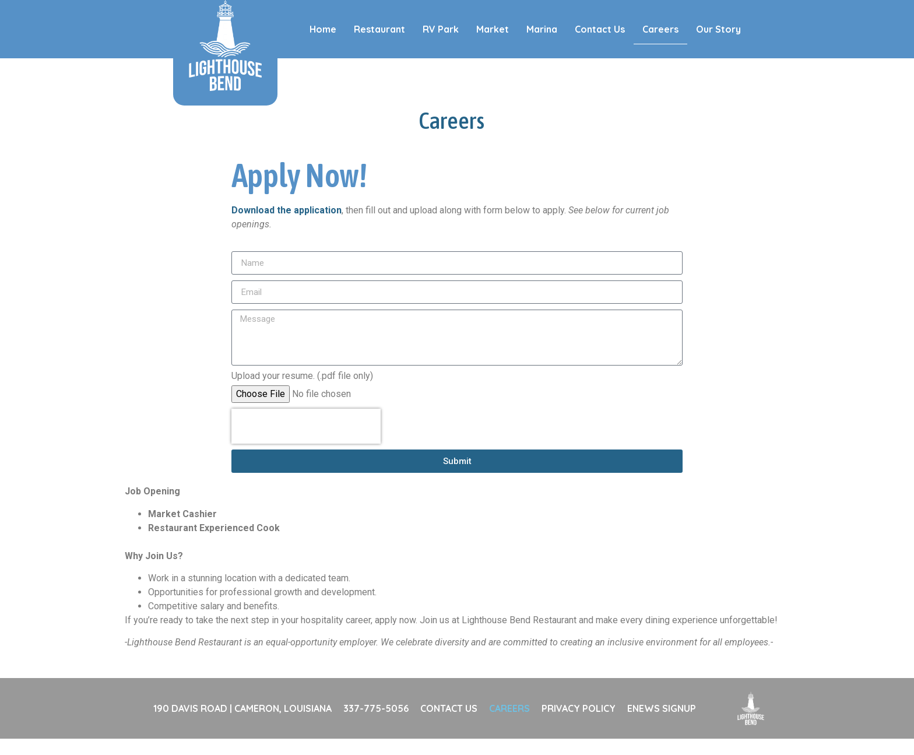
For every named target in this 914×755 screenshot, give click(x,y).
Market (492, 29)
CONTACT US (448, 725)
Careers (660, 29)
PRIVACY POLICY (579, 725)
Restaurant (379, 29)
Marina (541, 29)
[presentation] (306, 442)
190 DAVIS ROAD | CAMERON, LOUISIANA (242, 725)
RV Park (441, 29)
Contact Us (600, 29)
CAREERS (509, 725)
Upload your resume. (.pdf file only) (302, 393)
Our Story (718, 29)
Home (323, 29)
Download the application (286, 226)
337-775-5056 (376, 725)
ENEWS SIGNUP (661, 725)
